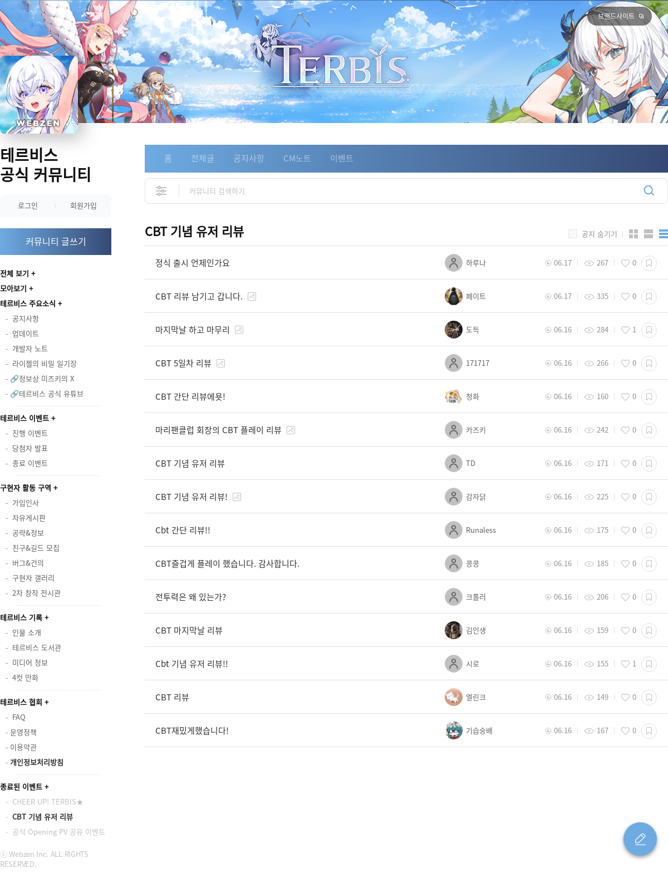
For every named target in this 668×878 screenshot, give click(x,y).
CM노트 (297, 158)
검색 (649, 191)
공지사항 (248, 158)
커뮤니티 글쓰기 (56, 241)
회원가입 (83, 205)
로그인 (28, 205)
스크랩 (649, 263)
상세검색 (161, 191)
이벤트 (341, 158)
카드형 (633, 233)
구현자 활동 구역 (25, 487)
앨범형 (648, 233)
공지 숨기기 (599, 233)
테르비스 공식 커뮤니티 (45, 165)
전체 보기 (14, 273)
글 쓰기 (640, 839)
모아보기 (13, 288)
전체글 (202, 158)
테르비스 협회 (21, 701)
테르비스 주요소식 (28, 303)
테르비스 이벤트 (24, 418)
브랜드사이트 (616, 16)
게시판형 (663, 233)
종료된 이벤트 (21, 786)
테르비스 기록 (21, 617)
